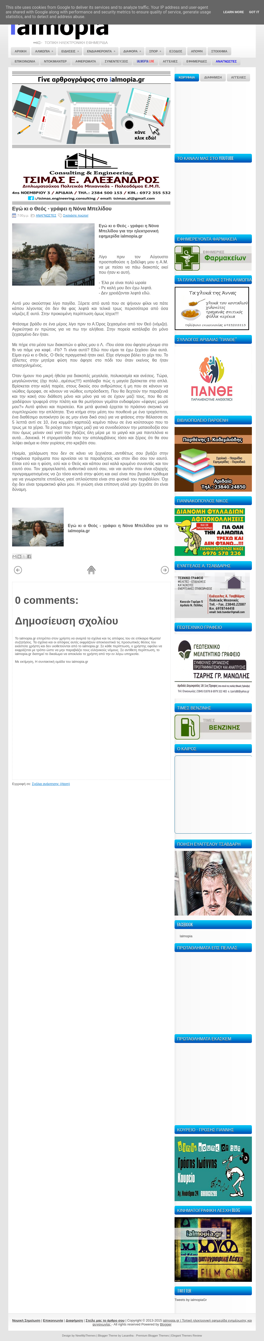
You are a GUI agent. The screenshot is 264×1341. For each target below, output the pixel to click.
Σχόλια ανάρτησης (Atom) (51, 784)
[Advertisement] (213, 117)
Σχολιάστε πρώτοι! (75, 215)
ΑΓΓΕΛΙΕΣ (238, 77)
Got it (254, 12)
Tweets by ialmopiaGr (191, 1300)
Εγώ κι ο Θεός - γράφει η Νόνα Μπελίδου (62, 208)
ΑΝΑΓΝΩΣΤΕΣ (46, 215)
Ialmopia (186, 936)
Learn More (233, 12)
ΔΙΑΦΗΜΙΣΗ (213, 77)
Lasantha (128, 1335)
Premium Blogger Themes (152, 1335)
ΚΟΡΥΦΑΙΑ (187, 77)
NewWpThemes (86, 1335)
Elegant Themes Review (186, 1335)
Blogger (165, 1324)
